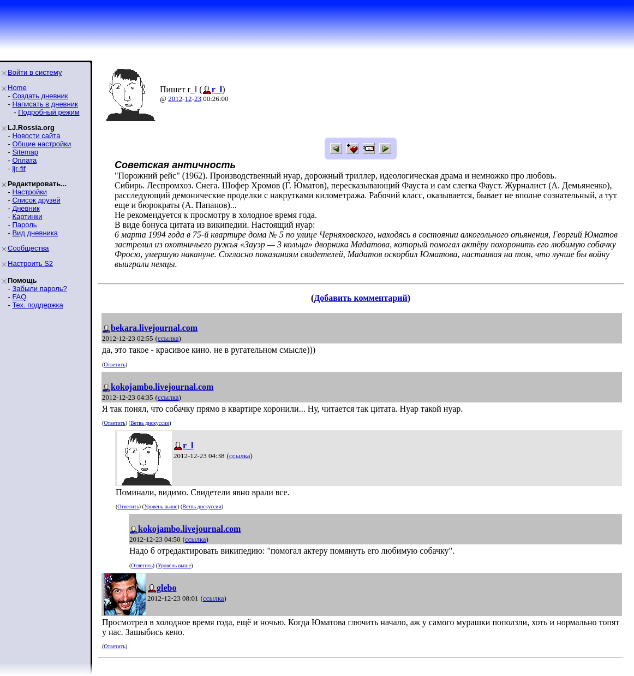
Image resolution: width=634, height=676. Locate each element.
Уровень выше (160, 506)
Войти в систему (35, 72)
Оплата (24, 160)
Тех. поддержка (37, 305)
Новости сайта (36, 136)
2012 (175, 98)
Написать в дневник (44, 104)
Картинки (27, 216)
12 (188, 98)
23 (197, 98)
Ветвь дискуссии (149, 423)
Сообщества (28, 248)
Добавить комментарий (360, 298)
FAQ (19, 297)
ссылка (168, 338)
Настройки (29, 192)
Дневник (25, 208)
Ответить (114, 364)
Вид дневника (35, 233)
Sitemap (25, 152)
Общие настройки (41, 144)
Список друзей (36, 200)
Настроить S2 (30, 263)
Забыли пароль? (39, 288)
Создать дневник (40, 96)
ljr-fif (19, 168)
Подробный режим (48, 112)
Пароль (24, 225)
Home (17, 88)
